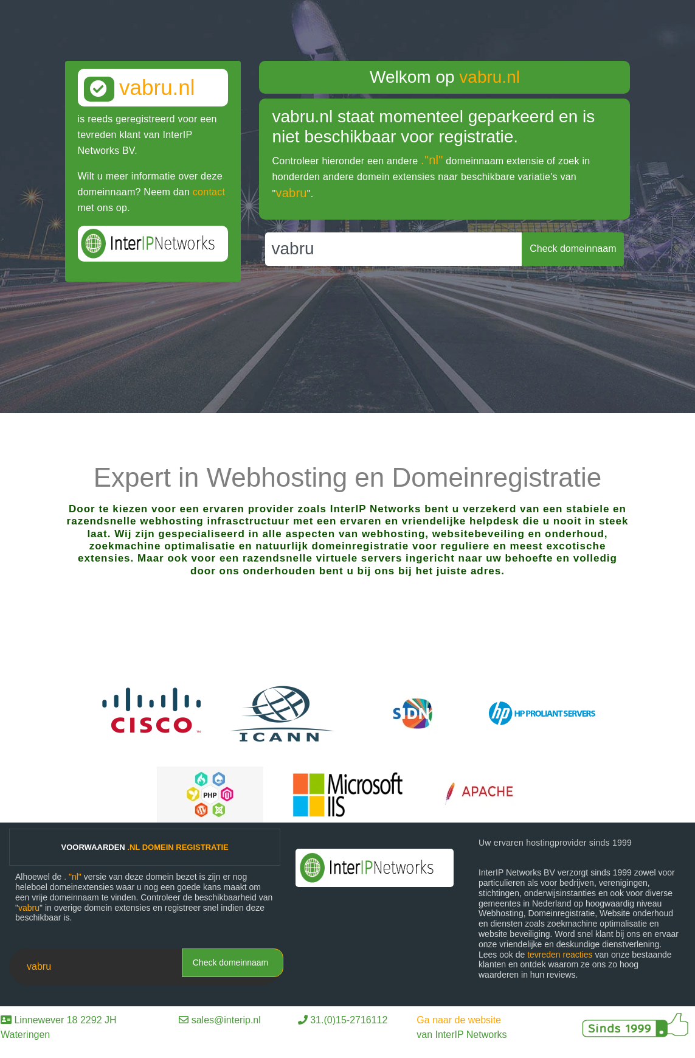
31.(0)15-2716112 (348, 1020)
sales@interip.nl (226, 1020)
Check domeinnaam (231, 962)
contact (209, 192)
